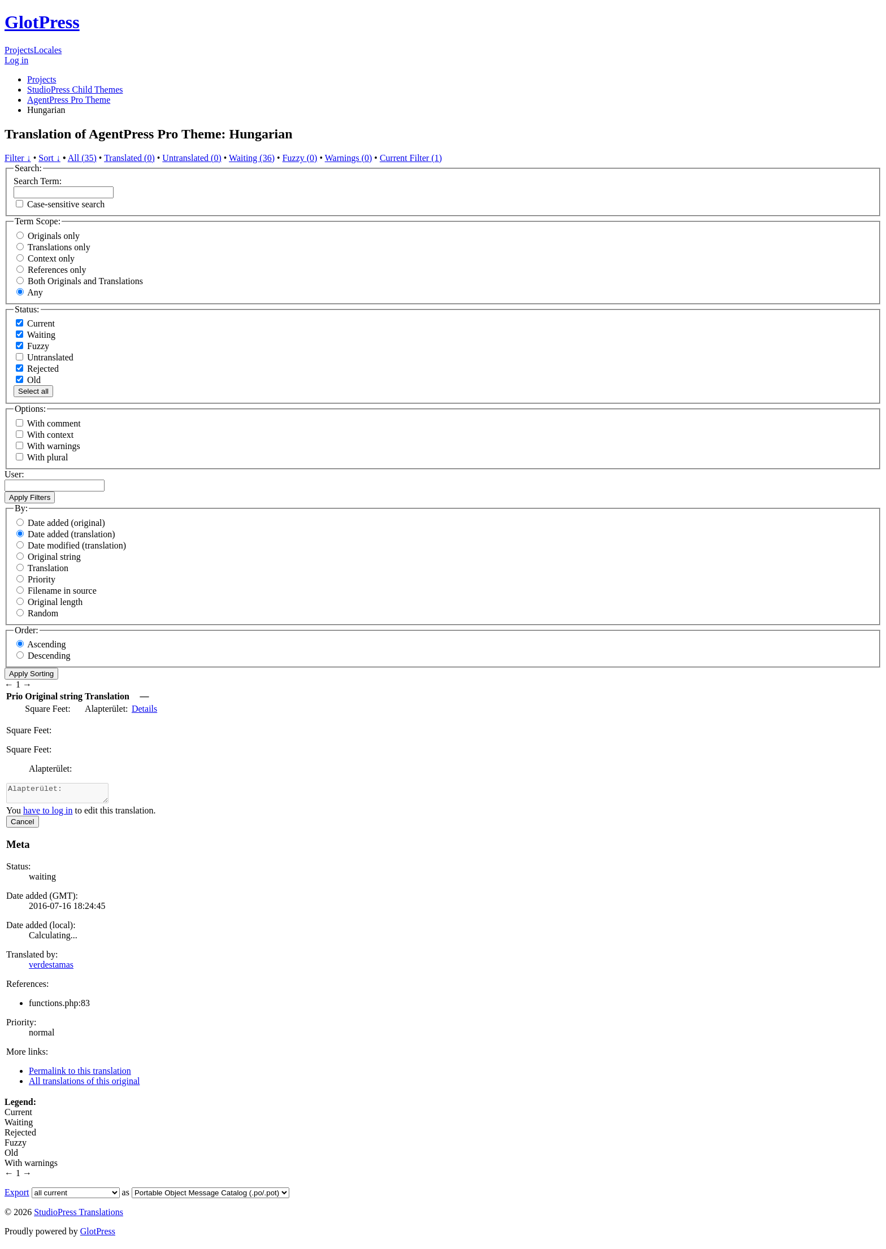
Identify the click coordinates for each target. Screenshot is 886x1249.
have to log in (48, 814)
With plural (47, 457)
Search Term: (38, 181)
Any (35, 292)
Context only (51, 258)
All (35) (82, 158)
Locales (48, 50)
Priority (41, 579)
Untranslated (44, 357)
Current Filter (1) (411, 158)
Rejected (37, 368)
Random (43, 613)
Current (35, 323)
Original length (55, 602)
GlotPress (42, 22)
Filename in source (62, 590)
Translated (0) (129, 158)
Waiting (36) (252, 158)
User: (14, 474)
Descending (49, 655)
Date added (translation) (71, 534)
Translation (48, 568)
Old (28, 380)
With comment (54, 423)
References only (57, 270)
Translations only (59, 247)
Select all (33, 391)
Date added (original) (66, 523)
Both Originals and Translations (85, 281)
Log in (16, 60)
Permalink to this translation (80, 1074)
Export (17, 1195)
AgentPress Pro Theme (68, 100)
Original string (54, 557)
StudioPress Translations (78, 1215)
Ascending (46, 644)
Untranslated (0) (191, 158)
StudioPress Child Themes (75, 89)
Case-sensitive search (66, 204)
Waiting (35, 335)
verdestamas (51, 968)
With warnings (53, 446)
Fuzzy (32, 346)
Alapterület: (63, 795)
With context (50, 434)
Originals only (54, 236)
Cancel (22, 825)
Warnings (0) (348, 158)
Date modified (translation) (77, 545)
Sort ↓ (49, 158)
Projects (19, 50)
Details (144, 708)
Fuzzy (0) (300, 158)
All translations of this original (84, 1084)
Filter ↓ (18, 158)
